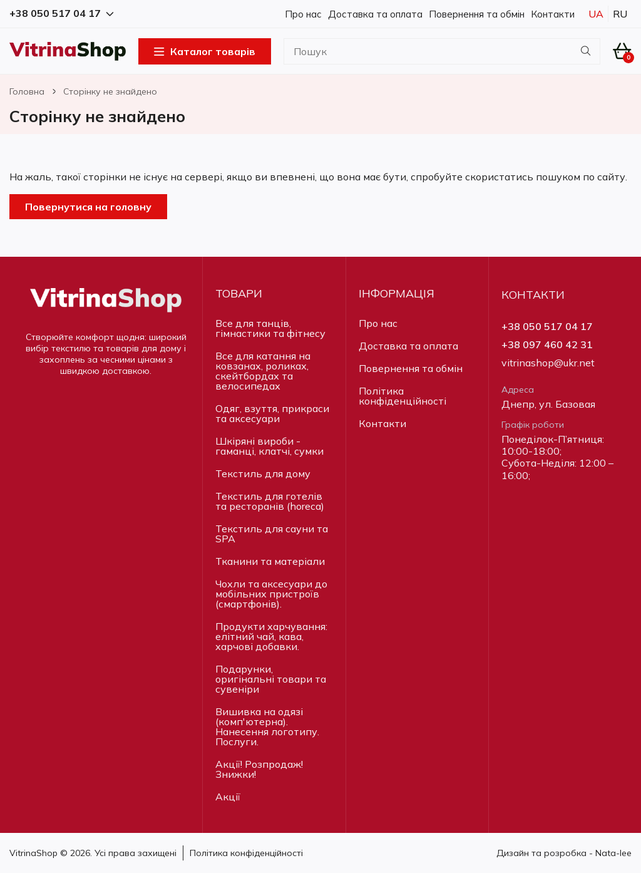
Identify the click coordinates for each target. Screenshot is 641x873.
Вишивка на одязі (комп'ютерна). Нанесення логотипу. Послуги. (267, 726)
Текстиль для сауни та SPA (271, 534)
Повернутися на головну (88, 206)
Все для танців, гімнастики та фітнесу (270, 328)
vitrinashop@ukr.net (548, 363)
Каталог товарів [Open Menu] (204, 51)
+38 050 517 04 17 (547, 327)
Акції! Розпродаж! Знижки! (259, 769)
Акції (227, 797)
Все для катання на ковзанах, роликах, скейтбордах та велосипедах (262, 371)
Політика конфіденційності (402, 396)
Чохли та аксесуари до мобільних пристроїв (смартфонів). (271, 594)
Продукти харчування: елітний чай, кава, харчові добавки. (271, 636)
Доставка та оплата (375, 14)
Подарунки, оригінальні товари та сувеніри (270, 679)
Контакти (553, 14)
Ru (620, 14)
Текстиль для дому (262, 473)
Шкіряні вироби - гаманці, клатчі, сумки (269, 446)
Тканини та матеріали (270, 561)
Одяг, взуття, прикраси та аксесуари (272, 413)
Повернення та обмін (477, 14)
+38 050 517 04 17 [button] (61, 13)
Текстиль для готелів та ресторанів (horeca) (269, 501)
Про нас (303, 14)
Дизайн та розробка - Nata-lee (564, 853)
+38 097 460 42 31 (547, 345)
